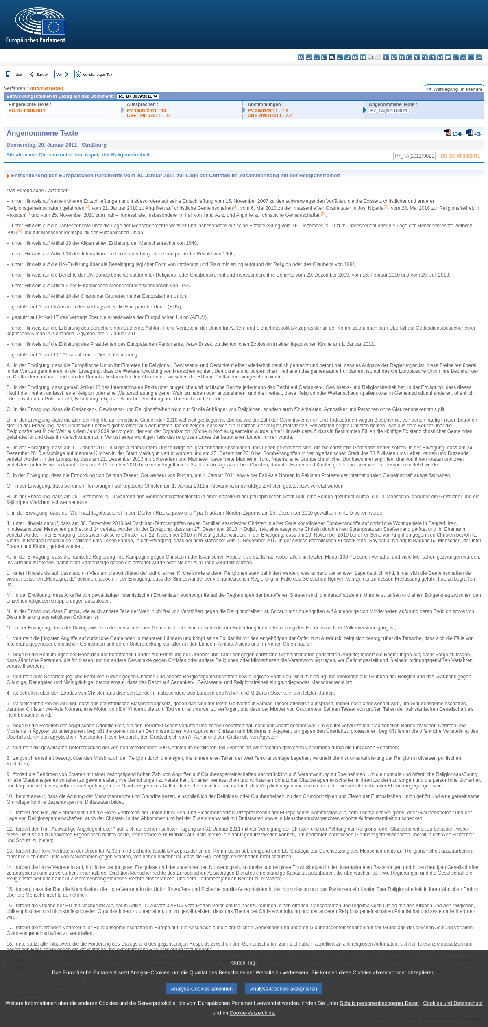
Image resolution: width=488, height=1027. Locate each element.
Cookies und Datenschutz (453, 1011)
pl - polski (432, 57)
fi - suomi (471, 57)
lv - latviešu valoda (394, 57)
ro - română (448, 57)
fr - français (363, 57)
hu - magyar (409, 57)
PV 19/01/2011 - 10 (146, 110)
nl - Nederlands (425, 57)
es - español (309, 57)
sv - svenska (479, 57)
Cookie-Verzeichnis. (252, 1021)
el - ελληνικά (347, 57)
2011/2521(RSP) (46, 88)
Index (17, 74)
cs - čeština (317, 57)
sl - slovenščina (463, 57)
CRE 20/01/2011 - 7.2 (270, 115)
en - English (355, 57)
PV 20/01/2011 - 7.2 (268, 110)
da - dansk (324, 57)
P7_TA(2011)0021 (388, 110)
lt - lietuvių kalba (402, 57)
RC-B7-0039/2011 (27, 110)
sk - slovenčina (456, 57)
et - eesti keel (340, 57)
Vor (59, 74)
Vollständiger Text (98, 74)
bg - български (301, 57)
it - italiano (386, 57)
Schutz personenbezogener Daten (379, 1011)
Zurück (42, 74)
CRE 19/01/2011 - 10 (148, 115)
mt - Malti (417, 57)
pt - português (440, 57)
